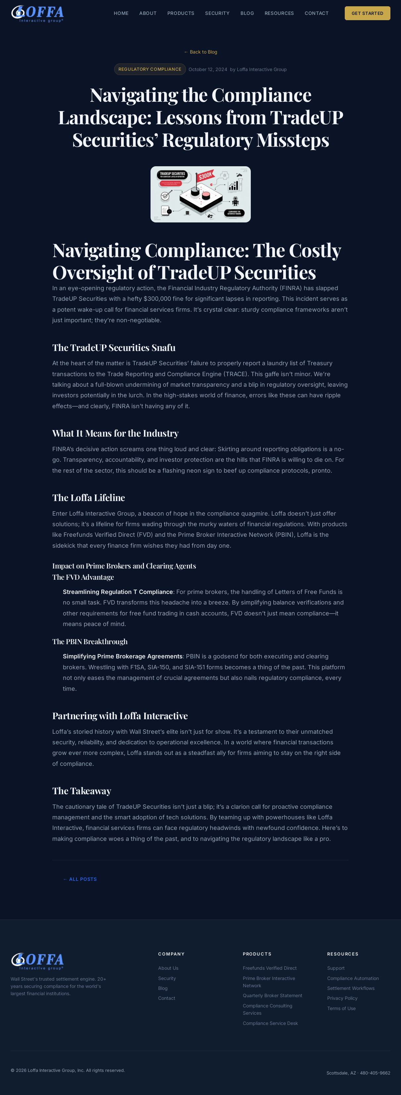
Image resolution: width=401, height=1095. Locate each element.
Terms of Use (341, 1008)
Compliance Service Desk (270, 1023)
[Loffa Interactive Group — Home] (37, 13)
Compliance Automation (353, 978)
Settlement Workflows (351, 988)
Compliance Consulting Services (267, 1009)
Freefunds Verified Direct (270, 968)
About (148, 13)
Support (336, 968)
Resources (279, 13)
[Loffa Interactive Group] (63, 961)
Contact (317, 13)
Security (217, 13)
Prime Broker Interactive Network (269, 981)
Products (181, 13)
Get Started (367, 13)
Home (121, 13)
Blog (247, 13)
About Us (168, 968)
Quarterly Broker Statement (272, 995)
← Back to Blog (200, 52)
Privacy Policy (342, 998)
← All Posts (80, 879)
